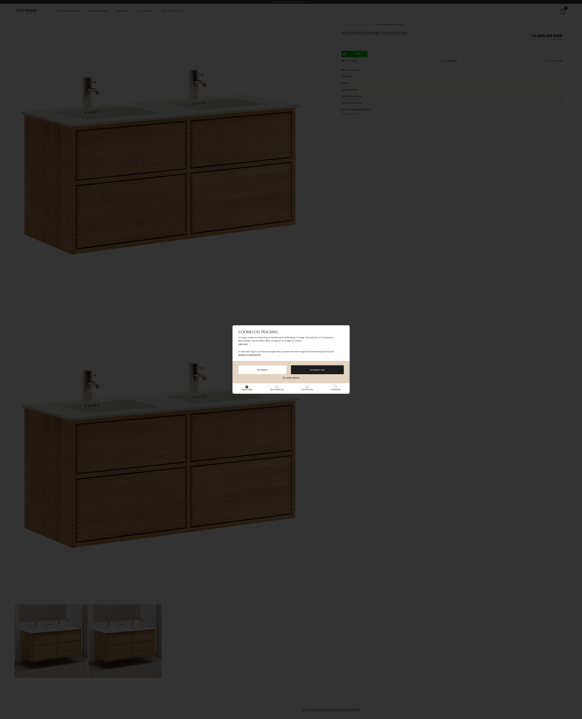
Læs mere (243, 344)
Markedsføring (276, 389)
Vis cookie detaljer (291, 377)
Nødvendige (246, 389)
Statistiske (336, 389)
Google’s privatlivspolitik (249, 355)
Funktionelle (307, 389)
